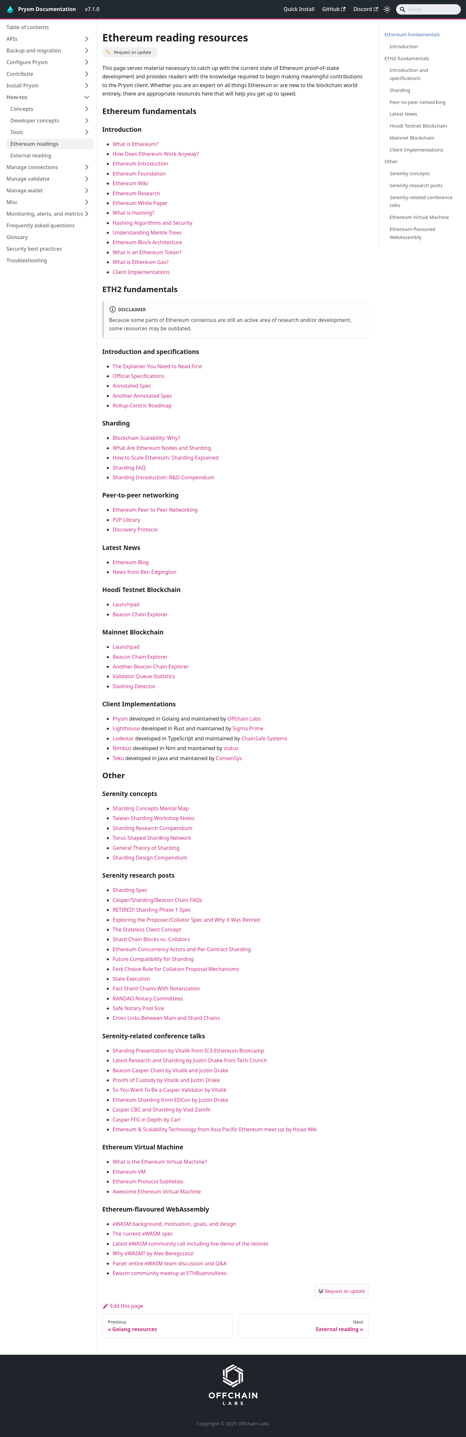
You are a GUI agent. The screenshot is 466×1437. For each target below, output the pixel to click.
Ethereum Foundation (139, 173)
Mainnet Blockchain (412, 137)
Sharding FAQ (129, 467)
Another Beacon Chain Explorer (151, 666)
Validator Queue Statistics (144, 676)
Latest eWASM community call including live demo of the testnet (190, 1243)
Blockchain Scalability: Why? (146, 437)
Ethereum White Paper (140, 203)
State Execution (131, 978)
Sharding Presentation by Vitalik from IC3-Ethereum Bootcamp (188, 1050)
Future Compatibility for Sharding (153, 959)
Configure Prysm (27, 62)
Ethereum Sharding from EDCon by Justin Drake (170, 1099)
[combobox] (428, 9)
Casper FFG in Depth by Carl (146, 1119)
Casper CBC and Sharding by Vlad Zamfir (162, 1109)
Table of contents (27, 27)
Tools (16, 132)
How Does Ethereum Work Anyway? (156, 153)
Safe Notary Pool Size (138, 1008)
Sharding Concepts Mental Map (151, 808)
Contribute (19, 73)
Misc (12, 202)
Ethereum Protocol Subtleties (148, 1181)
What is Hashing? (133, 212)
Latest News (403, 113)
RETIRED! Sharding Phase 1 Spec (152, 909)
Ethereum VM (129, 1171)
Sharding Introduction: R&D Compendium (163, 477)
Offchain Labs (244, 718)
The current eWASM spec (143, 1233)
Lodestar (123, 738)
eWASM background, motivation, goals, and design (174, 1223)
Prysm (120, 718)
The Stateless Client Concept (147, 929)
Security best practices (34, 248)
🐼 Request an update (341, 1291)
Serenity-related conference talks (421, 201)
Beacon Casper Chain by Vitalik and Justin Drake (170, 1070)
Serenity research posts (416, 185)
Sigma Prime (248, 728)
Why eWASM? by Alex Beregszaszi (153, 1253)
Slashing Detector (134, 686)
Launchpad (126, 604)
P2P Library (126, 519)
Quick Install (298, 9)
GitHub (334, 9)
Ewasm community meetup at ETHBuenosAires (170, 1273)
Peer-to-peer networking (418, 102)
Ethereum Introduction (140, 163)
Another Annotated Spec (142, 395)
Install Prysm (22, 85)
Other (391, 161)
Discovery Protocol (135, 529)
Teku (118, 758)
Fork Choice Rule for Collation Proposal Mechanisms (176, 969)
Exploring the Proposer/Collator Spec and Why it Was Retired (186, 919)
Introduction (404, 46)
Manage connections (32, 167)
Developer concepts (34, 120)
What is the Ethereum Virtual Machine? (160, 1161)
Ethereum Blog (131, 562)
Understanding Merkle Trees (147, 232)
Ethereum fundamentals (412, 34)
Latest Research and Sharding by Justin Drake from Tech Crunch (190, 1060)
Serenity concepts (410, 173)
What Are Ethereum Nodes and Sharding (162, 447)
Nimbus (122, 748)
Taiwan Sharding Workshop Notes (153, 818)
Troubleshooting (26, 260)
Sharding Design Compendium (150, 857)
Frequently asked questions (40, 225)
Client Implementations (141, 272)
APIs (11, 38)
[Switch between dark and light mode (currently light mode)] (387, 9)
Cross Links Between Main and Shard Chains (166, 1017)
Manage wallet (24, 190)
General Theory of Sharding (146, 847)
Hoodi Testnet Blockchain (418, 125)
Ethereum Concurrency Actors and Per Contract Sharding (182, 949)
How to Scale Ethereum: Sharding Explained (166, 457)
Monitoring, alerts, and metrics (44, 213)
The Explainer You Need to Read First (157, 366)
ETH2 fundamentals (406, 58)
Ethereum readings (34, 143)
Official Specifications (138, 376)
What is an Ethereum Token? (147, 252)
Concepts (21, 108)
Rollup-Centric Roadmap (142, 405)
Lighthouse (126, 728)
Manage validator (28, 178)
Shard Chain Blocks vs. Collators (151, 939)
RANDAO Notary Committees (148, 998)
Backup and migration (33, 50)
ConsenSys (229, 758)
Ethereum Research (136, 193)
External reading (30, 155)
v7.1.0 (92, 9)
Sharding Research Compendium (153, 828)
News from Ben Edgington (144, 572)
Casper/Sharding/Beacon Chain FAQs (157, 900)
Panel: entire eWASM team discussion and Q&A (170, 1263)
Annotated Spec (132, 385)
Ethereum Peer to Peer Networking (155, 509)
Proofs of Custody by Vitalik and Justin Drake (166, 1080)
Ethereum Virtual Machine (419, 217)
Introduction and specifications (409, 74)
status (231, 748)
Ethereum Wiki (130, 183)
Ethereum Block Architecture (147, 242)
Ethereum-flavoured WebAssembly (412, 233)
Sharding (400, 90)
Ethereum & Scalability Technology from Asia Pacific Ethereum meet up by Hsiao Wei (215, 1129)
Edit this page (122, 1305)
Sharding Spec (130, 890)
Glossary (17, 237)
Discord (365, 9)
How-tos (16, 97)
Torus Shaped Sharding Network (152, 837)
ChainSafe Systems (264, 738)
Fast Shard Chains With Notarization (156, 988)
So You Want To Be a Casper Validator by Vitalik (169, 1089)
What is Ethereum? (135, 144)
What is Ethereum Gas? (141, 262)
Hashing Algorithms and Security (152, 222)
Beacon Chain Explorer (140, 614)
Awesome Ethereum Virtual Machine (157, 1191)
